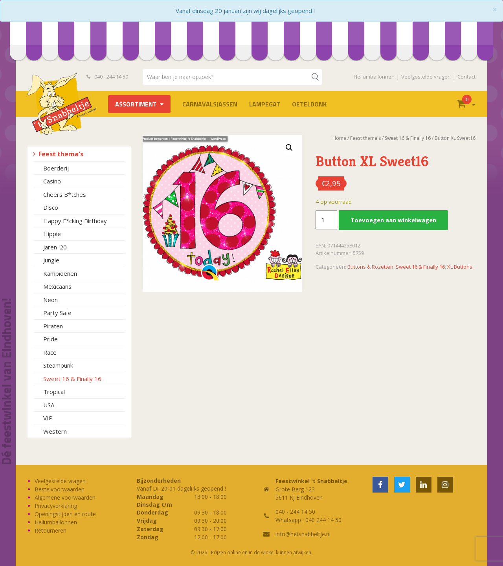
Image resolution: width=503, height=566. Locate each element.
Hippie (52, 234)
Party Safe (57, 313)
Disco (50, 207)
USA (48, 405)
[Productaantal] (326, 220)
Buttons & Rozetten (370, 266)
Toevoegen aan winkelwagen (393, 220)
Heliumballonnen (374, 76)
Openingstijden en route (65, 514)
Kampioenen (60, 273)
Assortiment (136, 104)
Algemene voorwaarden (65, 497)
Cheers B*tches (64, 194)
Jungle (51, 260)
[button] (289, 148)
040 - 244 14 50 (107, 76)
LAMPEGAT (264, 104)
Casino (52, 181)
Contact (466, 76)
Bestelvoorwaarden (59, 489)
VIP (48, 418)
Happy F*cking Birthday (75, 221)
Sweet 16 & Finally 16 (72, 379)
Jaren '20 (55, 247)
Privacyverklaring (56, 505)
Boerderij (56, 168)
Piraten (53, 326)
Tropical (54, 392)
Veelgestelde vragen (426, 76)
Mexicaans (57, 286)
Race (50, 352)
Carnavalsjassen (209, 104)
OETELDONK (309, 104)
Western (55, 431)
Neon (50, 300)
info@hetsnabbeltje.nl (302, 534)
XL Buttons (459, 266)
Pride (50, 339)
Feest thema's (61, 154)
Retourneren (50, 530)
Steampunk (58, 365)
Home (339, 138)
